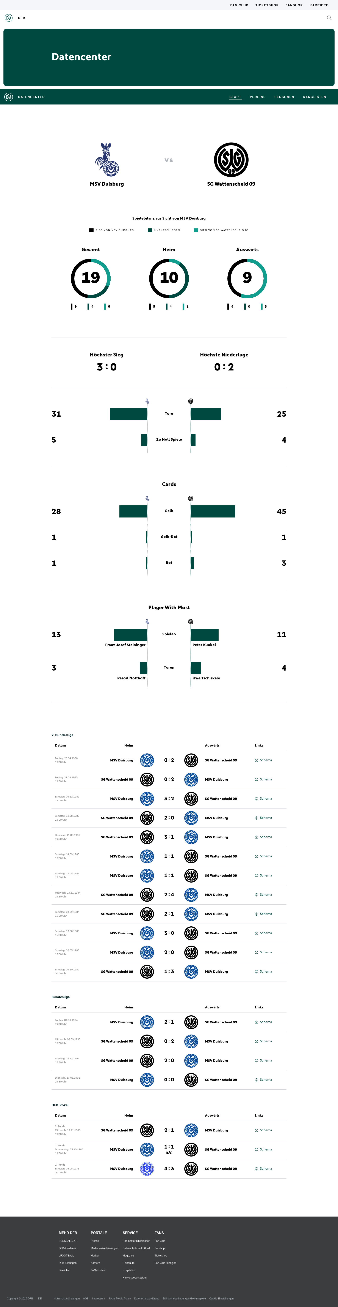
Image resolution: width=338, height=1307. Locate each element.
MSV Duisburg (121, 760)
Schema (263, 760)
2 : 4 (169, 894)
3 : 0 (169, 933)
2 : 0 (169, 818)
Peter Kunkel (204, 645)
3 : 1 (169, 837)
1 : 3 (169, 971)
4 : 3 (169, 1168)
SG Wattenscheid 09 (221, 760)
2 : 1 (169, 914)
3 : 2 (169, 798)
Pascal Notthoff (131, 678)
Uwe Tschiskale (206, 678)
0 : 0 (169, 1079)
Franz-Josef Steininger (125, 645)
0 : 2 (169, 760)
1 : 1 (169, 856)
